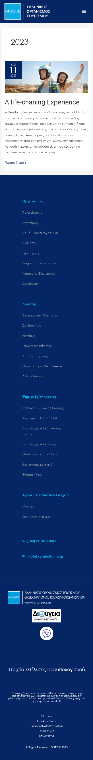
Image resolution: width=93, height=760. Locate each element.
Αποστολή (30, 223)
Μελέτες (28, 506)
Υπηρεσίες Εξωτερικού (38, 273)
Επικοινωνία (46, 736)
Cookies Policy (46, 721)
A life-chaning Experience (42, 102)
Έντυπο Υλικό (32, 474)
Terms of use (46, 731)
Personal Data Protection (47, 726)
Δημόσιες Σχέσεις (35, 356)
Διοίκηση (29, 243)
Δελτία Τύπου (32, 376)
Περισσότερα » (16, 162)
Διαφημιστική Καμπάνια (40, 315)
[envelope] (42, 556)
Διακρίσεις (30, 283)
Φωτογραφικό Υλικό (37, 464)
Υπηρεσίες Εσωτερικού (39, 263)
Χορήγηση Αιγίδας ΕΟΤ (39, 418)
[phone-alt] (39, 541)
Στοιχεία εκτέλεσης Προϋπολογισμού (46, 669)
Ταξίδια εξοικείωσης (37, 346)
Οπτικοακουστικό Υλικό (39, 454)
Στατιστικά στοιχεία (36, 516)
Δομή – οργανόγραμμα (40, 233)
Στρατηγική (30, 253)
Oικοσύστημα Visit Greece (42, 366)
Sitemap (46, 716)
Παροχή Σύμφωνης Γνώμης (43, 408)
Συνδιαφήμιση (32, 325)
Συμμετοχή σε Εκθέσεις (39, 444)
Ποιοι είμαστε (32, 212)
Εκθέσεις (28, 335)
